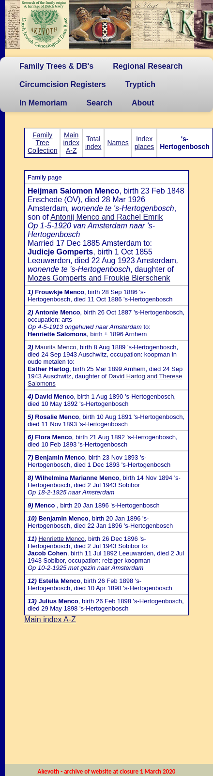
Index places (144, 142)
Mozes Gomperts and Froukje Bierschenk (99, 278)
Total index (93, 142)
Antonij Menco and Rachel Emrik (106, 217)
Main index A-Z (71, 142)
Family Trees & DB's (56, 66)
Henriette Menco (61, 538)
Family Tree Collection (42, 142)
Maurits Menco (55, 347)
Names (117, 143)
